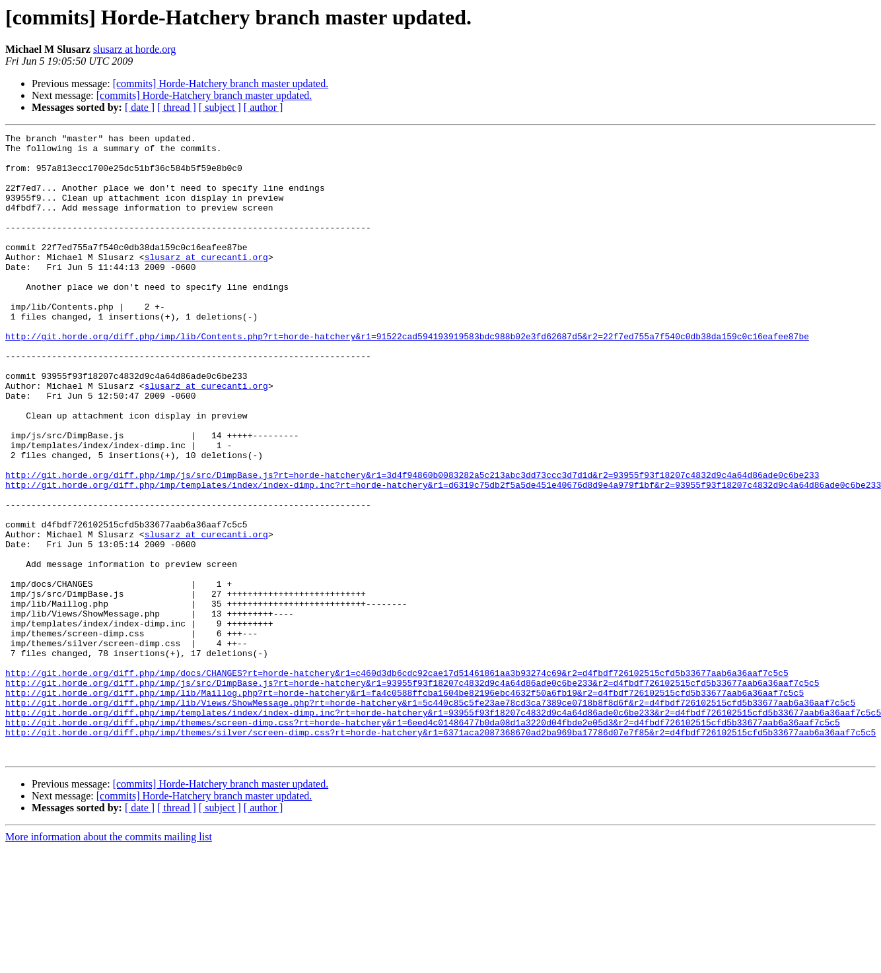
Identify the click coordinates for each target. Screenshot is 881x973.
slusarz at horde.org (134, 49)
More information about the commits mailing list (108, 961)
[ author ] (263, 107)
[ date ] (140, 107)
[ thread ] (176, 107)
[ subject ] (220, 107)
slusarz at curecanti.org (206, 282)
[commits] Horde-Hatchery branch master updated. (221, 83)
